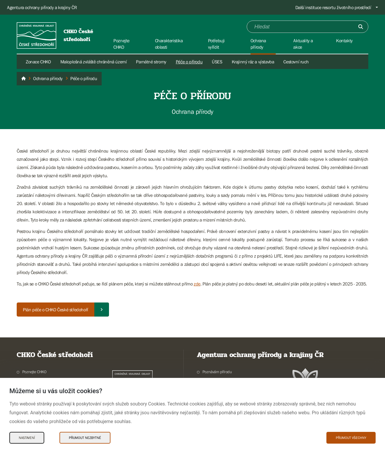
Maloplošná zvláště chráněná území (93, 61)
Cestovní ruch (296, 61)
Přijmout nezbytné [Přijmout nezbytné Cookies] (85, 438)
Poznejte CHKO (34, 371)
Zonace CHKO (38, 61)
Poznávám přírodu (217, 371)
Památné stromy (151, 61)
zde (197, 283)
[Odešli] (360, 27)
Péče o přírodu (189, 61)
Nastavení (27, 438)
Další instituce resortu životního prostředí (333, 7)
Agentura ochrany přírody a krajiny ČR (42, 7)
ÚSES (217, 61)
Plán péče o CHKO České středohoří (55, 309)
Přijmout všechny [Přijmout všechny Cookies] (351, 438)
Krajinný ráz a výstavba (253, 61)
